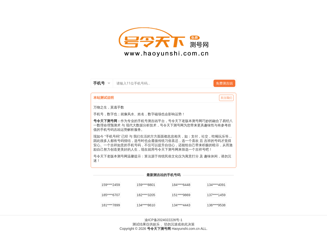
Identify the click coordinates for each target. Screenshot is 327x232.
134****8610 (146, 205)
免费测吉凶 (224, 83)
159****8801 (146, 185)
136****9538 (216, 205)
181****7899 (110, 205)
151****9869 (181, 195)
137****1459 (216, 195)
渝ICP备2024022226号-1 (163, 220)
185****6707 (110, 195)
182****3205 (146, 195)
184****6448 (181, 185)
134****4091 (216, 185)
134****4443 (181, 205)
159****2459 (110, 185)
